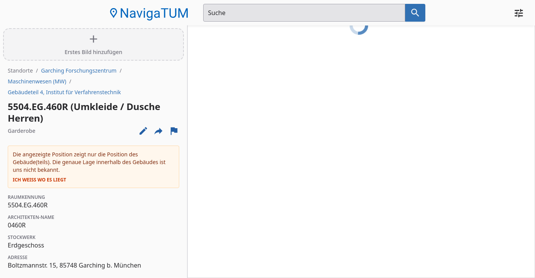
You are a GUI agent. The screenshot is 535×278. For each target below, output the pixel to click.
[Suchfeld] (304, 12)
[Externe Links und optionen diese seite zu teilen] (158, 130)
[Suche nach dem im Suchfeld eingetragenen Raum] (415, 13)
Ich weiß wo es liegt (39, 180)
